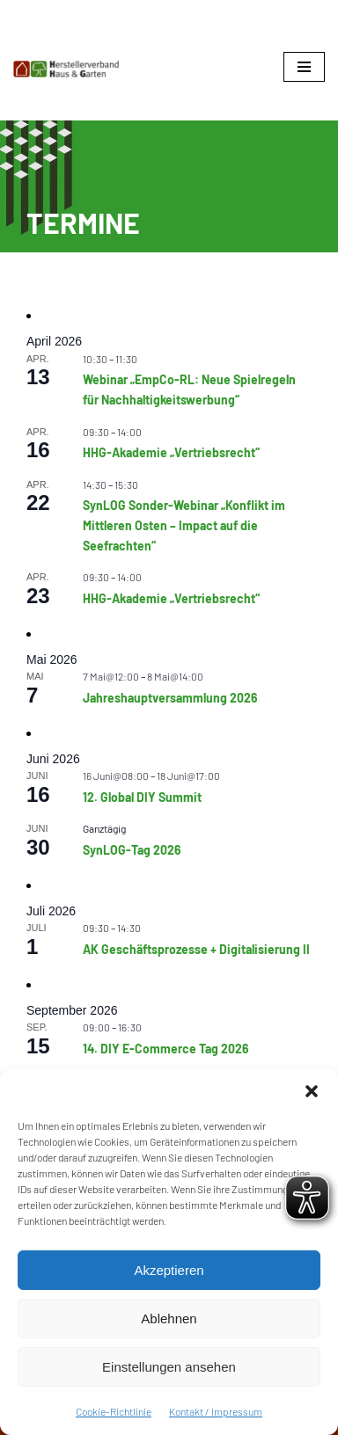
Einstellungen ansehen (169, 1366)
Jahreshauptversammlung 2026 (170, 697)
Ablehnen (168, 1318)
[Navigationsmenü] (304, 67)
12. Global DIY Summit (142, 797)
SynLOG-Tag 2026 (132, 849)
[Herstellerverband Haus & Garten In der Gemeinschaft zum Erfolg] (66, 69)
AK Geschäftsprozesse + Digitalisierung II (196, 949)
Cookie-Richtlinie (113, 1411)
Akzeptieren (168, 1270)
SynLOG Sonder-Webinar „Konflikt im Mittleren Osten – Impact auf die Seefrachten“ (184, 525)
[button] (311, 1091)
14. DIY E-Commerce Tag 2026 (166, 1048)
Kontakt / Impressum (215, 1411)
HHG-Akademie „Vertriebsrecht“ (171, 452)
